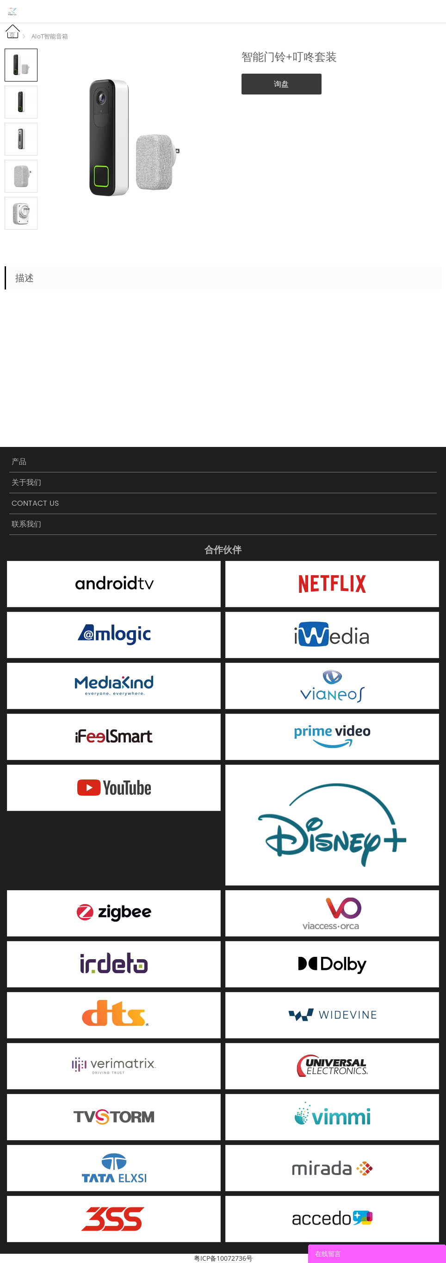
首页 (15, 31)
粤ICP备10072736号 (223, 1258)
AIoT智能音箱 (49, 36)
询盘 (281, 84)
